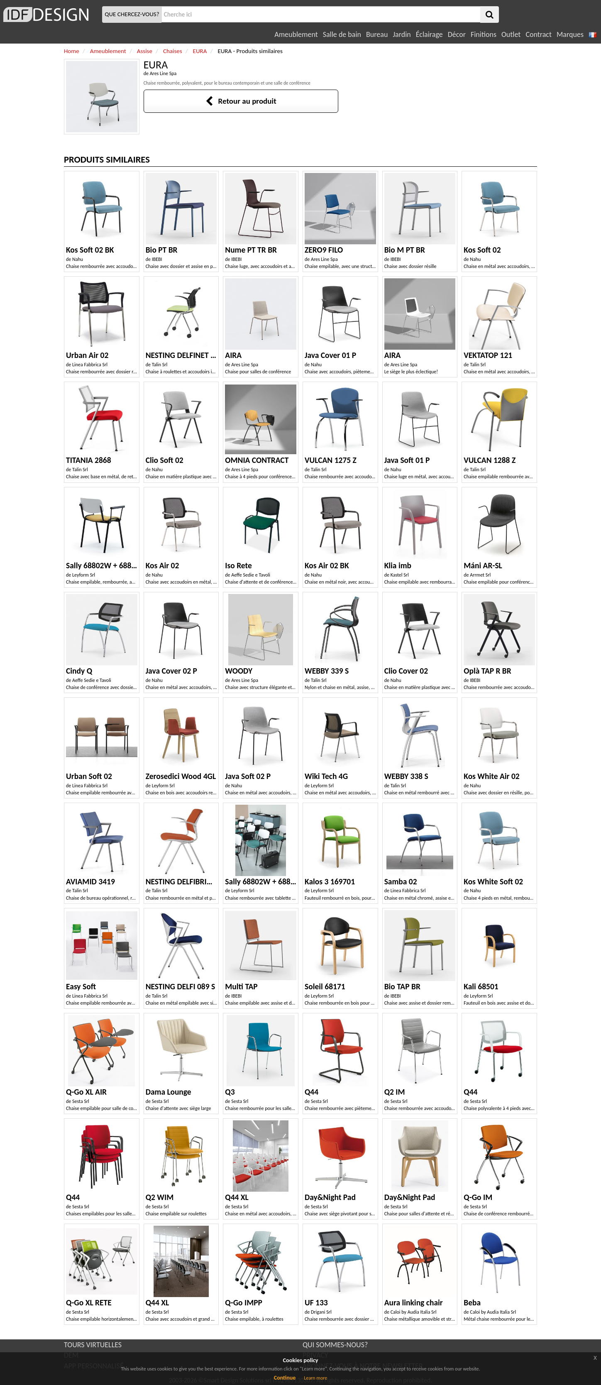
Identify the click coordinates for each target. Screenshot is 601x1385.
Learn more (315, 1378)
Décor (457, 34)
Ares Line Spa (163, 73)
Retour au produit (240, 101)
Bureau (377, 34)
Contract (538, 34)
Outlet (510, 34)
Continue (285, 1377)
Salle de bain (342, 34)
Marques (570, 34)
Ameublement (296, 34)
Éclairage (429, 34)
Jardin (401, 34)
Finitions (483, 34)
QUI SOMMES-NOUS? (335, 1344)
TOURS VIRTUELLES (93, 1344)
